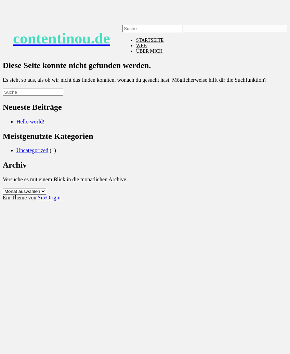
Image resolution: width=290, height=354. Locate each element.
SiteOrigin (49, 197)
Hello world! (30, 121)
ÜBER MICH (149, 51)
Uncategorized (32, 150)
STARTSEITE (149, 40)
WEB (141, 45)
